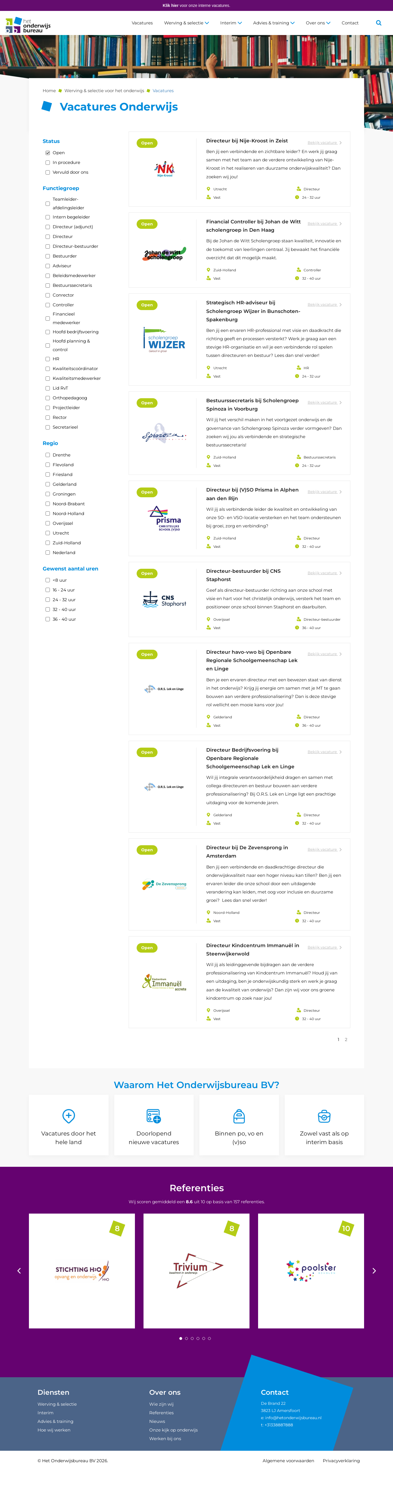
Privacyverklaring (341, 1497)
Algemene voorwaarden (288, 1497)
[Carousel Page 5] (203, 1374)
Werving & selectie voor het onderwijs (104, 90)
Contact (350, 23)
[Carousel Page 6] (209, 1374)
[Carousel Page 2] (186, 1374)
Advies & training (273, 23)
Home (49, 90)
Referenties (197, 1224)
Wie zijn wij (161, 1440)
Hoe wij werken (54, 1466)
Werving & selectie (186, 23)
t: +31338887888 (277, 1461)
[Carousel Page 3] (192, 1374)
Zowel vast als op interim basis (324, 1174)
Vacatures (142, 23)
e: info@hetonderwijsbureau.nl (291, 1453)
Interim (231, 23)
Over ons (318, 23)
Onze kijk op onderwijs (173, 1466)
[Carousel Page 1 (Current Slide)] (180, 1374)
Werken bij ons (165, 1474)
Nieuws (157, 1457)
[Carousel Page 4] (197, 1374)
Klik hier (170, 5)
